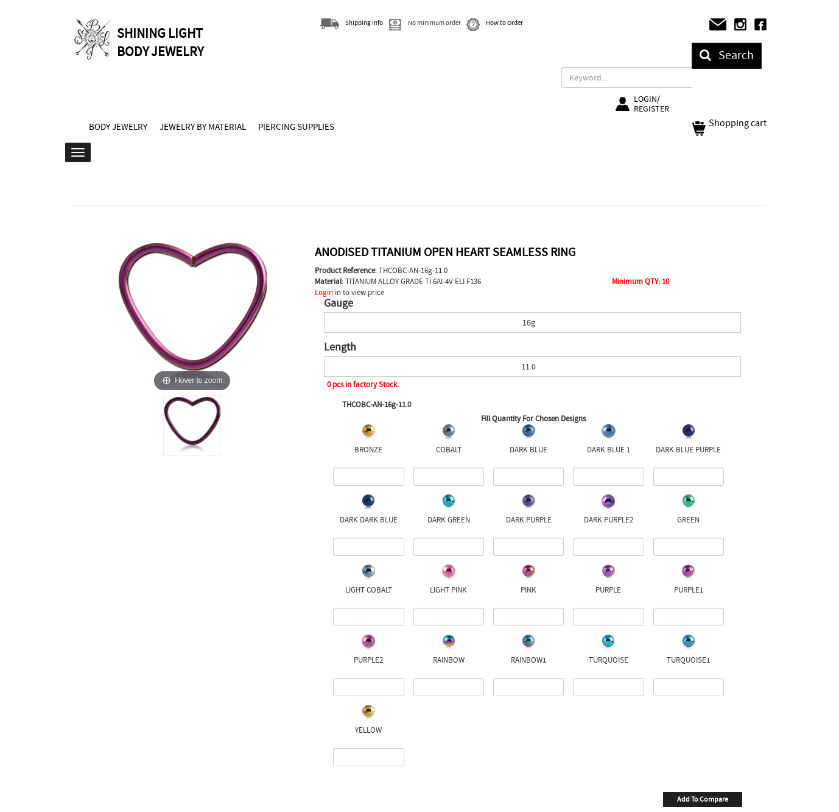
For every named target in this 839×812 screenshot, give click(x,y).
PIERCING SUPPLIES (296, 127)
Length (340, 347)
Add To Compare (702, 799)
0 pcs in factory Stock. (363, 384)
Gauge (338, 303)
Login (324, 292)
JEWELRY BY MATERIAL (203, 127)
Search (727, 55)
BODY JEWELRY (118, 127)
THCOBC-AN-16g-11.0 (376, 404)
